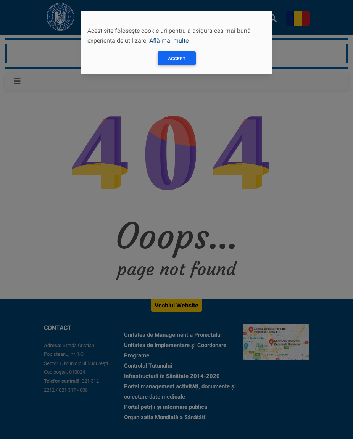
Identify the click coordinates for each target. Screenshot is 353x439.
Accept (176, 58)
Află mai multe (169, 40)
